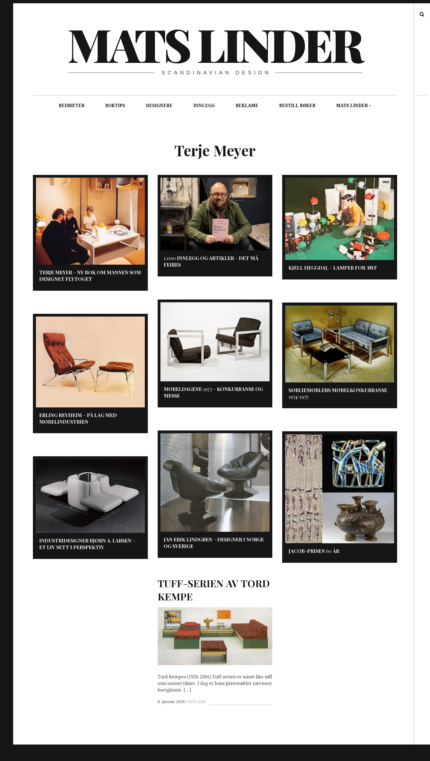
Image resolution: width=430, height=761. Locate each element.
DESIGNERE (159, 105)
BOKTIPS (115, 105)
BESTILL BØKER (297, 105)
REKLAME (247, 105)
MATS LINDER (352, 105)
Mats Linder (214, 43)
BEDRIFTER (71, 105)
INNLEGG (204, 105)
